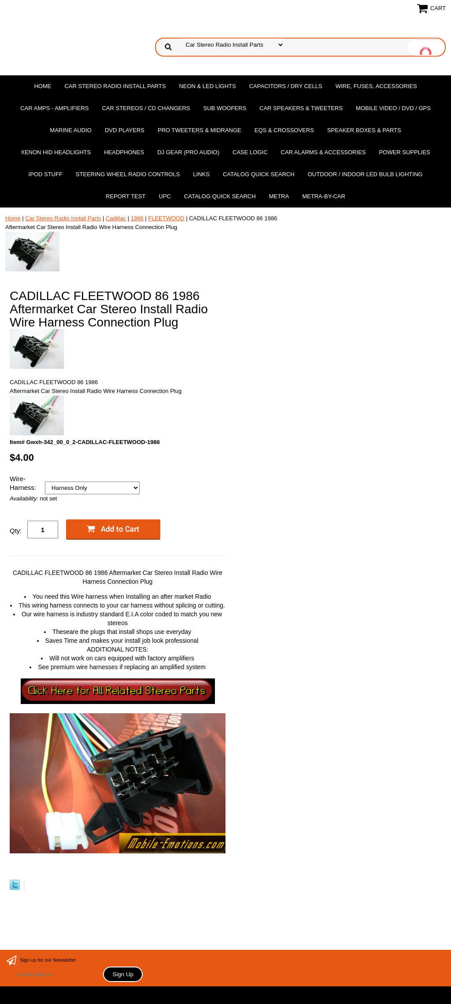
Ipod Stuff (46, 174)
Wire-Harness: (24, 483)
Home (42, 86)
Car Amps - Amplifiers (54, 108)
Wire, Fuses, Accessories (376, 86)
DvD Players (124, 130)
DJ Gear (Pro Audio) (188, 152)
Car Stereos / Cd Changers (146, 108)
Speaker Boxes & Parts (364, 130)
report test (125, 196)
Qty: (16, 530)
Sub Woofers (225, 108)
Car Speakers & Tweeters (301, 108)
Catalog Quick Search (259, 174)
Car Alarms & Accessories (323, 152)
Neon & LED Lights (207, 86)
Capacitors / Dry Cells (285, 86)
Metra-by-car (323, 196)
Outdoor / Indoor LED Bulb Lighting (365, 174)
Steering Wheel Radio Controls (128, 174)
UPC (164, 196)
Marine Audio (71, 130)
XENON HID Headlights (56, 152)
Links (201, 174)
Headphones (124, 152)
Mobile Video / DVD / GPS (393, 108)
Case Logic (250, 152)
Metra (279, 196)
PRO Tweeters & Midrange (199, 130)
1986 (137, 218)
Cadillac (116, 218)
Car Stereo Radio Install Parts (115, 86)
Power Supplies (404, 152)
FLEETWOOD (166, 218)
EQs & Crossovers (284, 130)
